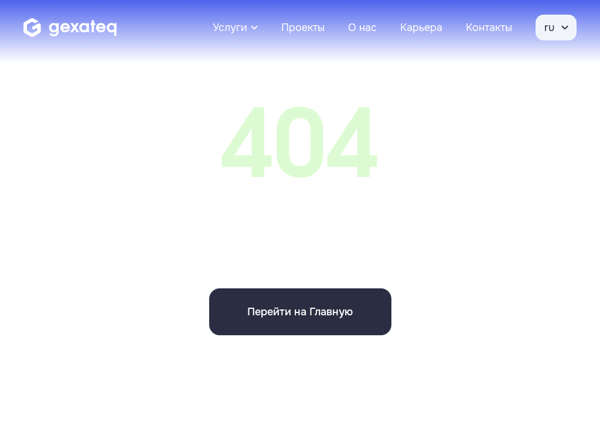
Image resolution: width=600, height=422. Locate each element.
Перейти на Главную (300, 311)
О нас (362, 27)
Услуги (230, 27)
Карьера (421, 27)
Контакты (489, 27)
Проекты (303, 27)
